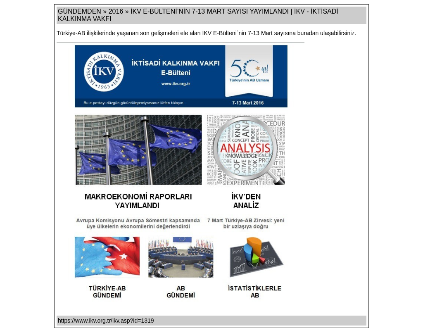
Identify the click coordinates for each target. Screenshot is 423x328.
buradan (307, 33)
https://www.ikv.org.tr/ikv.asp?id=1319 (106, 320)
